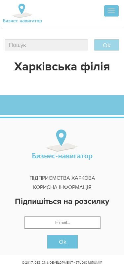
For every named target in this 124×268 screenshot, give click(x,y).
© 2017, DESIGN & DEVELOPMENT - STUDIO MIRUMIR (62, 262)
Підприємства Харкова (62, 178)
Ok (62, 242)
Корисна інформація (62, 187)
